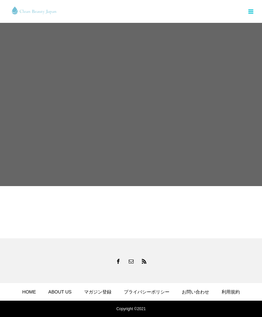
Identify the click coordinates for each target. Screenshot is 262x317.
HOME (29, 291)
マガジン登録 (97, 291)
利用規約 (231, 291)
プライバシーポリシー (146, 291)
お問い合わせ (195, 291)
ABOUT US (59, 291)
